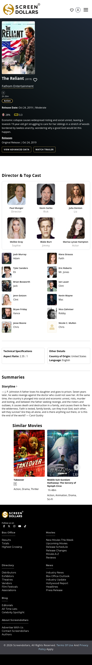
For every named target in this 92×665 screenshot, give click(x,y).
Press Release (54, 590)
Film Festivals (10, 586)
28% (8, 114)
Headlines (52, 586)
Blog (5, 598)
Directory (8, 565)
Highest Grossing (12, 546)
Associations (9, 590)
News (49, 565)
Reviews (51, 557)
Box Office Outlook (57, 576)
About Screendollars (15, 620)
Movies (50, 532)
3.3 (21, 114)
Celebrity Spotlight (13, 612)
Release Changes (56, 550)
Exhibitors (8, 576)
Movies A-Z (52, 554)
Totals (5, 543)
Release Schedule (57, 546)
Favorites (72, 10)
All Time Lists (9, 609)
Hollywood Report (57, 583)
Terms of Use (65, 645)
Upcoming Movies (56, 543)
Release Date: (10, 107)
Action (7, 100)
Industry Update (56, 579)
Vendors (7, 583)
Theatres (7, 579)
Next (77, 467)
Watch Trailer (44, 149)
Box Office (8, 532)
